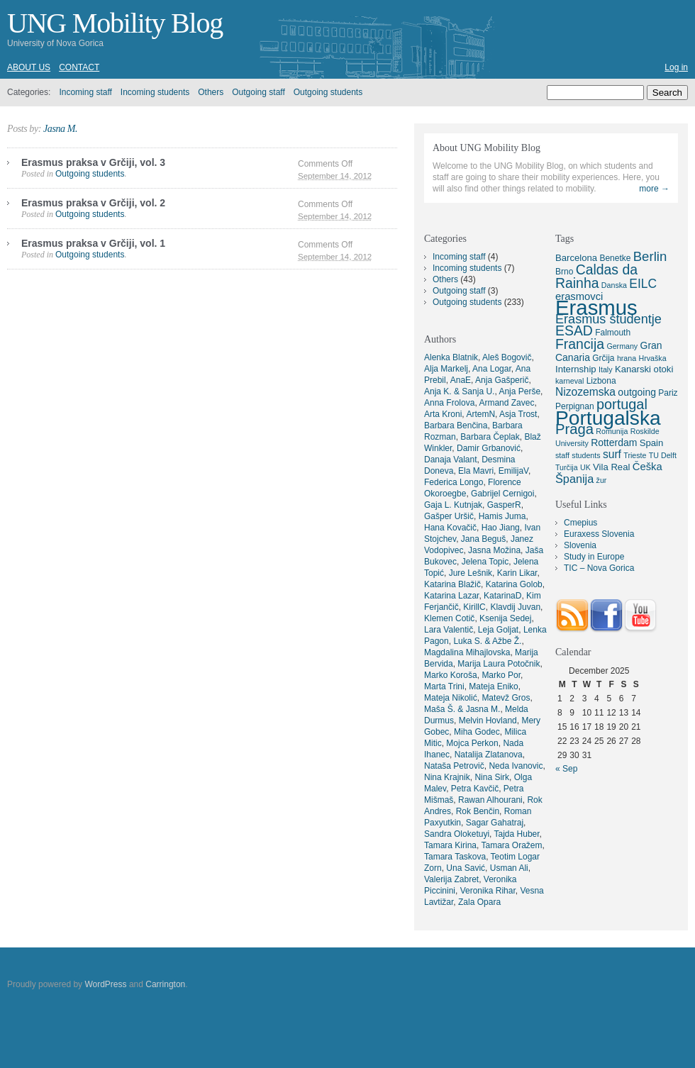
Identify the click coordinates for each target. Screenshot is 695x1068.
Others (210, 92)
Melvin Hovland (488, 720)
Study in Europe (594, 557)
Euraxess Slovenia (599, 534)
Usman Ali (509, 868)
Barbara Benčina (455, 425)
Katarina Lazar (451, 596)
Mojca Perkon (472, 743)
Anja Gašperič (501, 380)
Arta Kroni (443, 414)
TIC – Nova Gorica (599, 568)
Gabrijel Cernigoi (502, 494)
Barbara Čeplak (489, 437)
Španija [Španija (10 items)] (574, 478)
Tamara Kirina (450, 845)
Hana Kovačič (450, 528)
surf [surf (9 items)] (612, 454)
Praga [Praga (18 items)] (574, 429)
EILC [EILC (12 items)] (643, 284)
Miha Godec (477, 732)
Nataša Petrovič (454, 766)
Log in (676, 67)
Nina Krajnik (447, 777)
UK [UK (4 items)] (585, 467)
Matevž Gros (506, 698)
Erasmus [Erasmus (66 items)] (596, 307)
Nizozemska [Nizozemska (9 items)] (585, 392)
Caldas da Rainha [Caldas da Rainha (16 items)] (596, 276)
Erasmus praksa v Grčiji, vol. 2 (93, 202)
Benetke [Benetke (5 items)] (614, 258)
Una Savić (465, 868)
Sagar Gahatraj (494, 823)
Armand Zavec (506, 403)
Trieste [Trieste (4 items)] (634, 455)
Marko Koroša (450, 675)
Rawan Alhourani (490, 800)
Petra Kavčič (475, 789)
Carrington (165, 984)
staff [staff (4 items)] (562, 455)
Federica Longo (453, 482)
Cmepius (580, 523)
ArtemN (480, 414)
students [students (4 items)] (586, 455)
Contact (79, 67)
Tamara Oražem (511, 845)
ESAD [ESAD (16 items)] (574, 330)
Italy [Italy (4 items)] (606, 369)
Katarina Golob (514, 584)
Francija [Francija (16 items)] (579, 344)
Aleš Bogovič (506, 357)
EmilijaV (513, 471)
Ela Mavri (476, 471)
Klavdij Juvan (515, 607)
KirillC (474, 607)
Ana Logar (491, 369)
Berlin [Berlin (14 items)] (650, 256)
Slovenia (580, 545)
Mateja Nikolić (450, 698)
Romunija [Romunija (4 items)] (612, 431)
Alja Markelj (446, 369)
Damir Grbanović (489, 448)
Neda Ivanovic (516, 766)
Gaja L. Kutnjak (453, 505)
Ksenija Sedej (505, 618)
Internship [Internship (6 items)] (575, 369)
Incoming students (155, 92)
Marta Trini (444, 686)
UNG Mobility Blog (115, 23)
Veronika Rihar (488, 891)
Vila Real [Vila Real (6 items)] (611, 467)
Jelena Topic (485, 562)
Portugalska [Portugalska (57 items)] (608, 417)
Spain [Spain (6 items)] (652, 443)
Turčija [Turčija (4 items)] (566, 467)
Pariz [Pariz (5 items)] (667, 393)
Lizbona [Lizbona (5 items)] (601, 381)
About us (28, 67)
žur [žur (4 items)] (601, 480)
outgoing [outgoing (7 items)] (637, 392)
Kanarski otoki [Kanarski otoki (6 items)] (644, 369)
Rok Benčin (477, 811)
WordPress (105, 984)
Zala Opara (479, 902)
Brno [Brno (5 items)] (564, 272)
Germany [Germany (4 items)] (622, 346)
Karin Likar (517, 573)
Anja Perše (519, 391)
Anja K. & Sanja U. (459, 391)
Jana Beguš (483, 539)
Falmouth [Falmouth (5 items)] (612, 333)
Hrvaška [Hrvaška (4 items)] (652, 358)
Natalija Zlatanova (489, 755)
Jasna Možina (494, 550)
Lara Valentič (448, 630)
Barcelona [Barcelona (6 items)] (576, 257)
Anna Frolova (449, 403)
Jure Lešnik (470, 573)
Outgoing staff (258, 92)
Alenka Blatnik (451, 357)
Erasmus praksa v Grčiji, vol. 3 (93, 162)
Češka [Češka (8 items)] (647, 466)
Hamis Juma (502, 516)
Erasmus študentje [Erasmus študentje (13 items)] (608, 319)
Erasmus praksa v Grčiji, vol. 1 (93, 243)
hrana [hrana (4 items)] (626, 358)
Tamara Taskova (455, 857)
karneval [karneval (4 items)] (569, 381)
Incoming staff (85, 92)
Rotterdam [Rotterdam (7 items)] (614, 442)
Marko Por (501, 675)
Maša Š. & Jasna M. (462, 709)
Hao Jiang (501, 528)
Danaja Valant (450, 460)
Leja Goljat (498, 630)
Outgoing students (328, 92)
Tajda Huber (517, 834)
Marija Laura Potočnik (498, 664)
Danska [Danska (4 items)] (614, 285)
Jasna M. (60, 128)
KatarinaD (502, 596)
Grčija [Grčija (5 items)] (603, 358)
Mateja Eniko (493, 686)
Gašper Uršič (449, 516)
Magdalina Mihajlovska (467, 652)
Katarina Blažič (452, 584)
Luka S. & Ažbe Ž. (487, 641)
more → (654, 189)
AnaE (460, 380)
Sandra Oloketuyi (456, 834)
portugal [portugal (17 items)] (621, 404)
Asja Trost (518, 414)
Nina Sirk (491, 777)
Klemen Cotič (449, 618)
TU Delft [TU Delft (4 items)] (663, 455)
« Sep (566, 769)
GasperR (504, 505)
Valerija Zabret (451, 879)
